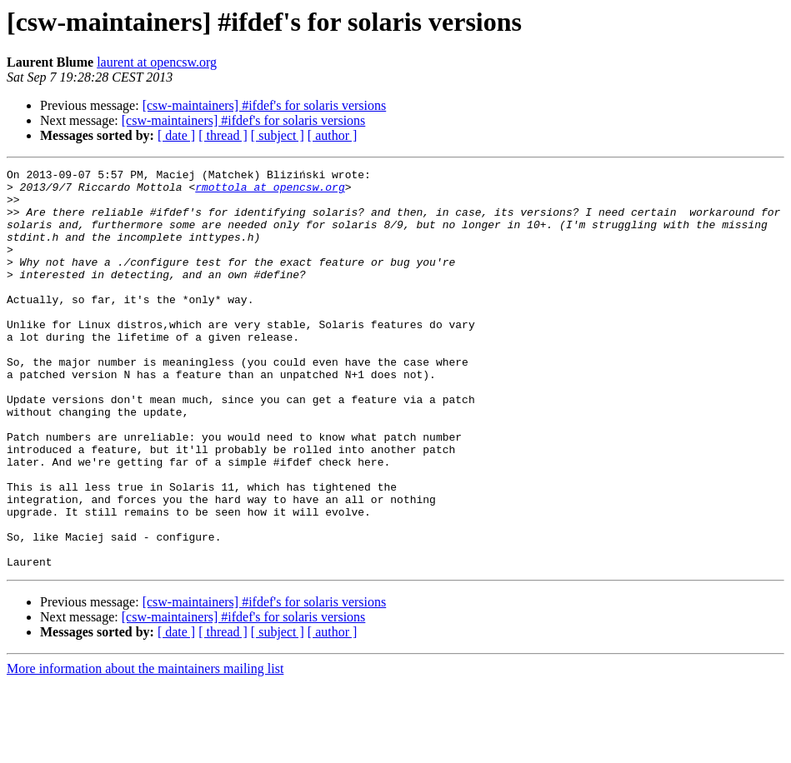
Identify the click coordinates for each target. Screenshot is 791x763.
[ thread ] (223, 135)
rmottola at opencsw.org (269, 191)
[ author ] (333, 135)
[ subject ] (277, 135)
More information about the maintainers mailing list (145, 748)
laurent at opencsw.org (157, 62)
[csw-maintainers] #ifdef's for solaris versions (265, 105)
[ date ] (176, 135)
